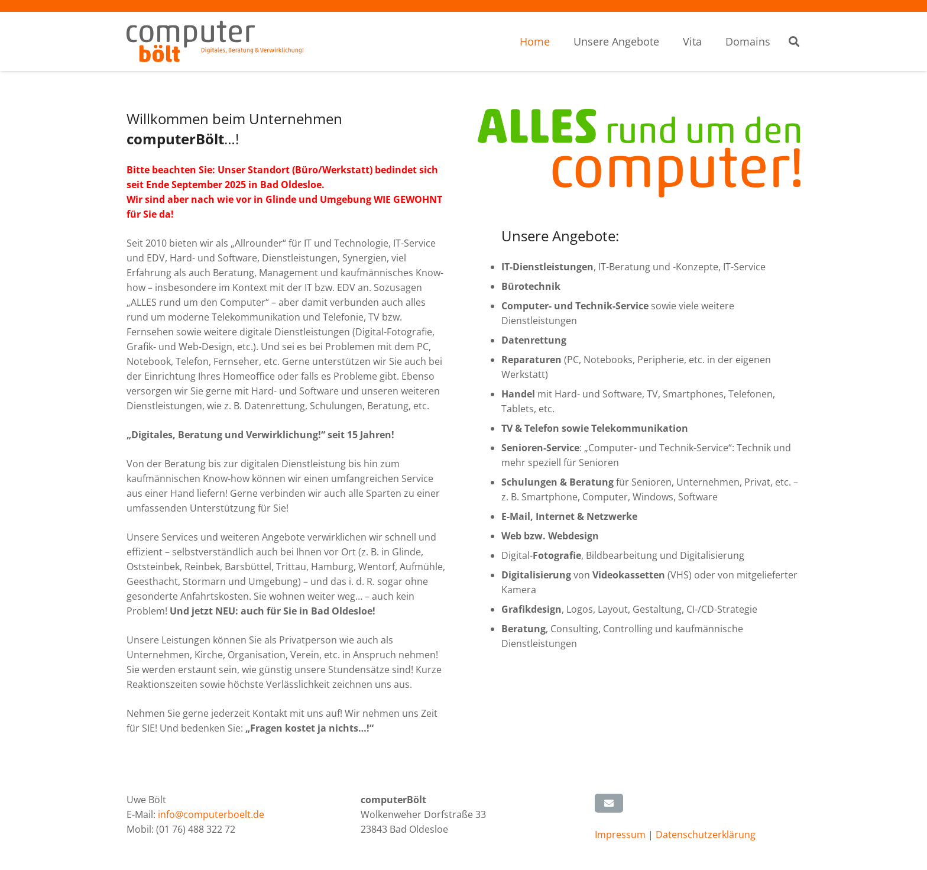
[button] (794, 41)
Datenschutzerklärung (706, 834)
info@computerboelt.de (211, 814)
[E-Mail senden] (609, 803)
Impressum (621, 834)
